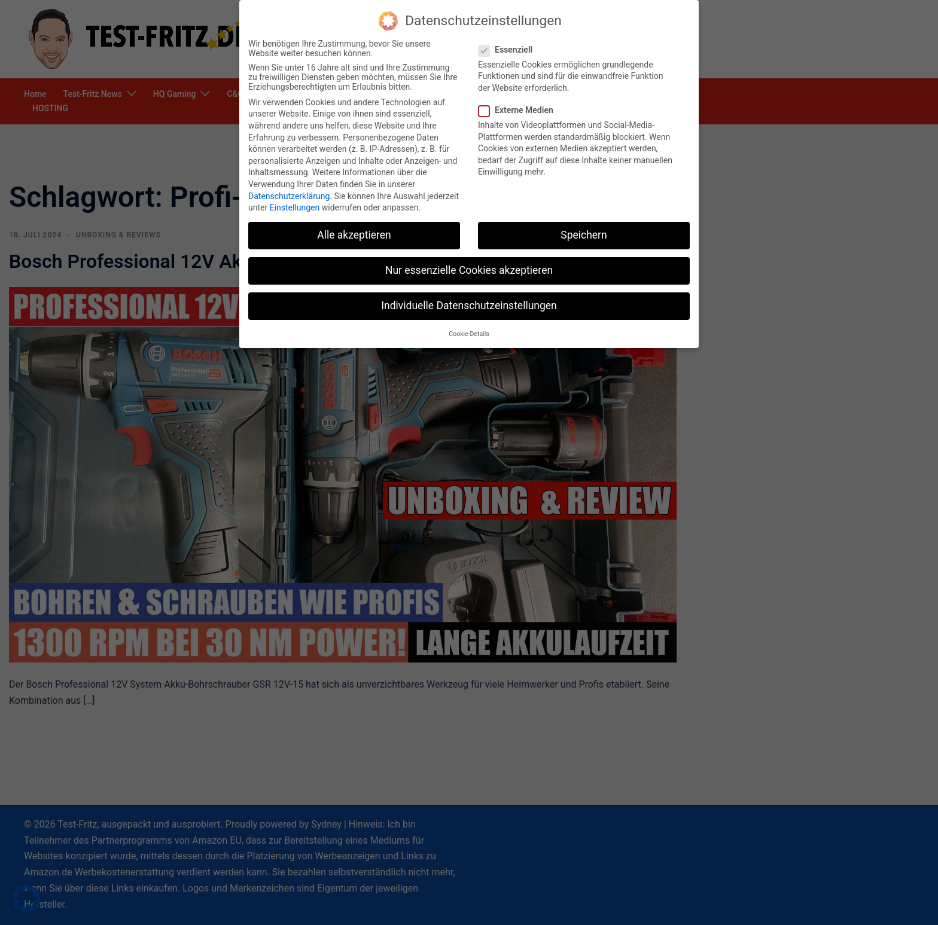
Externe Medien (519, 110)
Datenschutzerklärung (289, 196)
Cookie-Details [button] (469, 334)
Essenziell (509, 49)
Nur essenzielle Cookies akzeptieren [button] (469, 270)
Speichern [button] (584, 235)
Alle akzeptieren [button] (354, 235)
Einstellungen (295, 207)
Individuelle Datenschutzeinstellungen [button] (468, 306)
